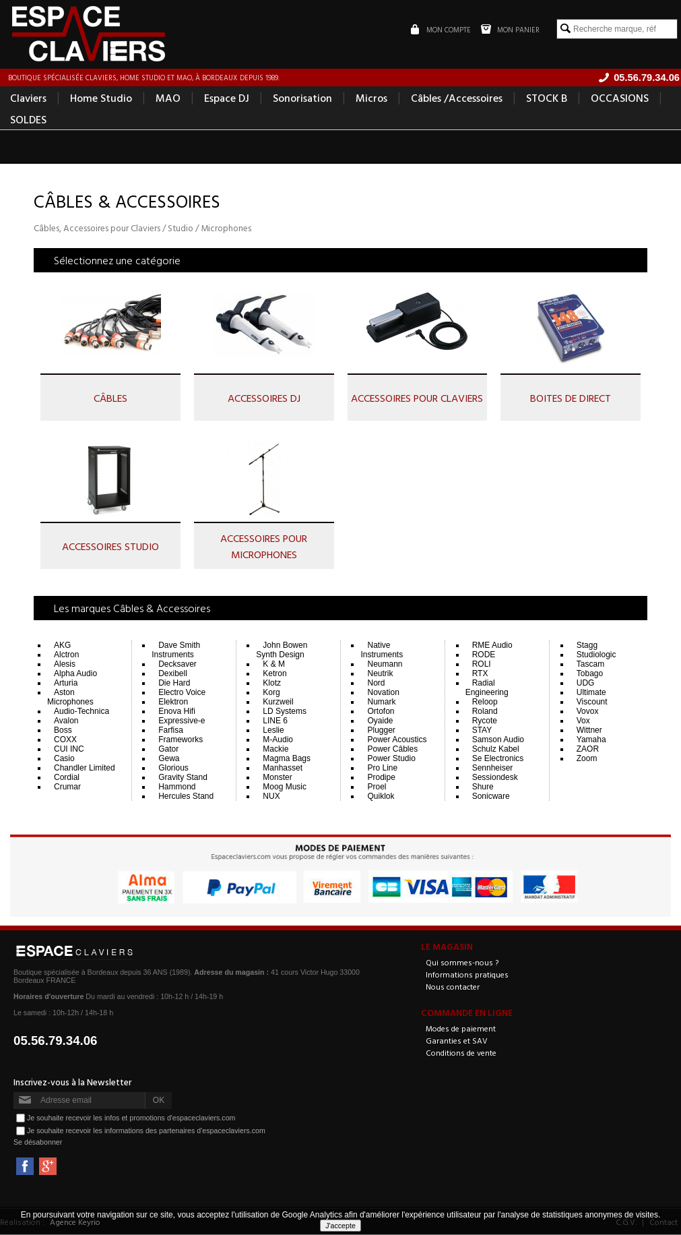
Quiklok (380, 797)
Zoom (587, 759)
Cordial (66, 778)
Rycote (484, 721)
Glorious (173, 768)
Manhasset (282, 768)
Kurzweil (278, 702)
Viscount (592, 702)
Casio (64, 759)
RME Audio (492, 646)
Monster (277, 778)
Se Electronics (498, 759)
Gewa (168, 759)
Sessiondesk (495, 778)
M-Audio (278, 740)
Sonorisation (302, 98)
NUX (271, 797)
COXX (65, 740)
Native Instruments (381, 650)
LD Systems (284, 712)
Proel (376, 787)
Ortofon (380, 712)
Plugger (381, 730)
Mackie (275, 749)
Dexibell (172, 674)
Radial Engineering (487, 688)
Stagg (587, 646)
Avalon (66, 721)
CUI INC (69, 749)
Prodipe (381, 778)
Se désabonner (37, 1143)
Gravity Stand (182, 778)
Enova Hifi (176, 712)
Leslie (273, 730)
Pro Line (382, 768)
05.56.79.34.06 (55, 1041)
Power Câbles (392, 749)
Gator (168, 749)
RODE (484, 655)
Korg (271, 693)
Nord (376, 683)
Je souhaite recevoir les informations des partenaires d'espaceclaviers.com (146, 1130)
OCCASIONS (620, 98)
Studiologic (596, 655)
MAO (168, 98)
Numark (381, 702)
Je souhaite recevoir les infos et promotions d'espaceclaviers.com (131, 1118)
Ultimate (591, 693)
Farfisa (170, 730)
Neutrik (380, 674)
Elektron (173, 702)
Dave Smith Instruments (176, 650)
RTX (480, 674)
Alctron (66, 655)
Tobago (590, 674)
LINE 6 (275, 721)
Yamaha (591, 740)
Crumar (67, 787)
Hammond (176, 787)
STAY (482, 730)
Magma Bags (287, 759)
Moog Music (284, 787)
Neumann (384, 664)
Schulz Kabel (495, 749)
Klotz (272, 683)
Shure (483, 787)
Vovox (588, 712)
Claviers (28, 98)
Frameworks (180, 740)
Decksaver (177, 664)
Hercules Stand (186, 797)
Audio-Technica (81, 712)
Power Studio (391, 759)
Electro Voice (181, 693)
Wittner (589, 730)
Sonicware (491, 797)
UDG (586, 683)
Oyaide (380, 721)
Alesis (64, 664)
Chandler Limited (84, 768)
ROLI (481, 664)
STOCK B (546, 98)
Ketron (274, 674)
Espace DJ (226, 98)
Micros (371, 98)
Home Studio (101, 98)
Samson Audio (498, 740)
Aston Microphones (70, 697)
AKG (62, 646)
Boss (63, 730)
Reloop (485, 702)
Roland (485, 712)
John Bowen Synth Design (281, 650)
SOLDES (28, 120)
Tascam (590, 664)
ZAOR (588, 749)
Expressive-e (181, 721)
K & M (274, 664)
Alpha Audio (75, 674)
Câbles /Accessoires (456, 98)
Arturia (65, 683)
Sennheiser (492, 768)
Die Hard (174, 683)
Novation (383, 693)
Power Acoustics (396, 740)
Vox (583, 721)
